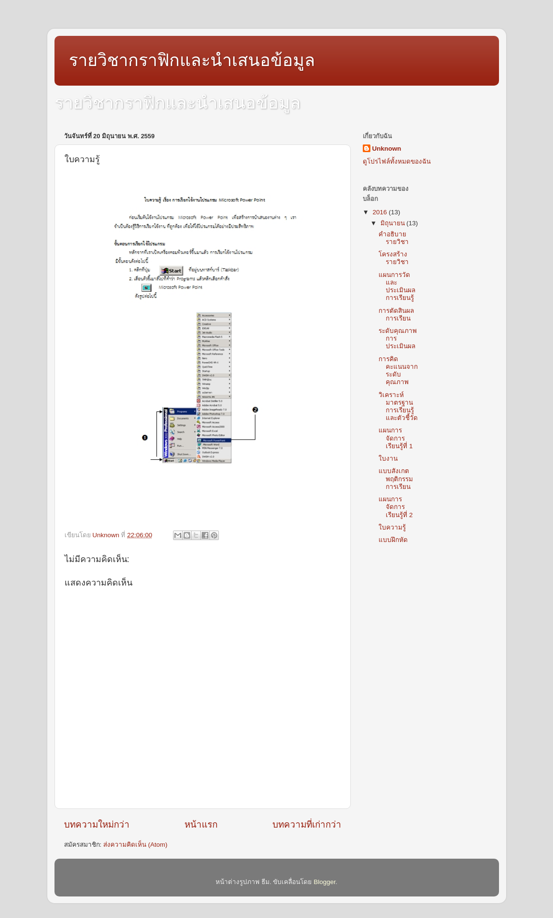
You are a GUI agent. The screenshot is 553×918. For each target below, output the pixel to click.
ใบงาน (388, 458)
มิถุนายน (393, 223)
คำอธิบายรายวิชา (394, 238)
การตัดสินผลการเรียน (396, 314)
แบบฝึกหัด (393, 539)
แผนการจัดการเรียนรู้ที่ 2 (395, 507)
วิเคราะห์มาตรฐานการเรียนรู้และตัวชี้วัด (398, 406)
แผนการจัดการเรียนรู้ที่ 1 (395, 438)
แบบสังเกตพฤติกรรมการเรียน (396, 478)
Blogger (325, 881)
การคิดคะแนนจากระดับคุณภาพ (398, 370)
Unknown (386, 148)
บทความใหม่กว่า (97, 824)
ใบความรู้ (392, 527)
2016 (380, 212)
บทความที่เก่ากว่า (306, 824)
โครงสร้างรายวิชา (394, 258)
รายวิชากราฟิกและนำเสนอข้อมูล (192, 60)
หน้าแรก (200, 824)
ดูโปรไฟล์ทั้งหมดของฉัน (397, 161)
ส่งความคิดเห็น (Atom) (135, 844)
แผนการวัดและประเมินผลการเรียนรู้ (397, 286)
